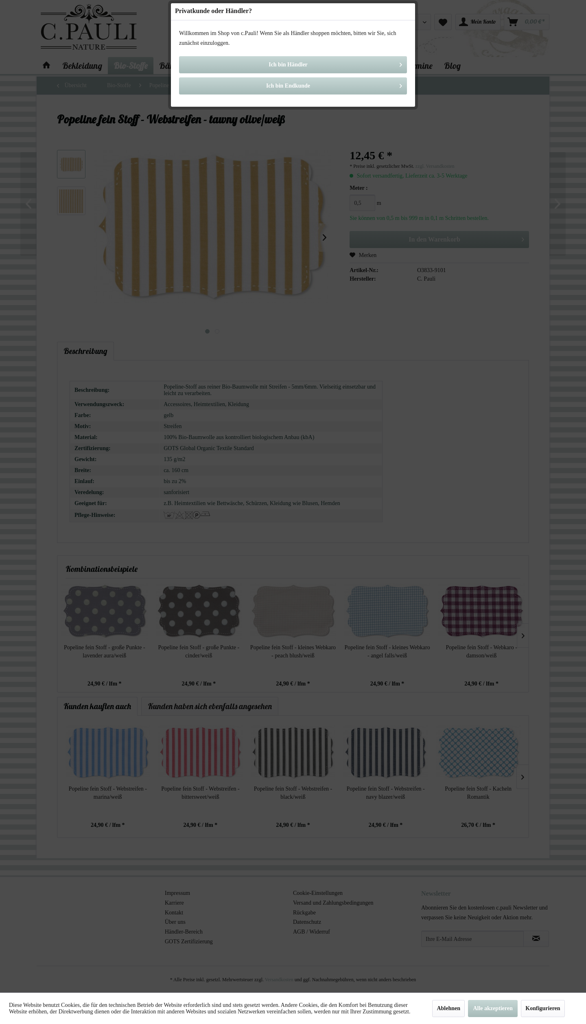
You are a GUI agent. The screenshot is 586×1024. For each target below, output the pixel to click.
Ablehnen (448, 1008)
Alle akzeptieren (492, 1008)
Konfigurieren (542, 1008)
